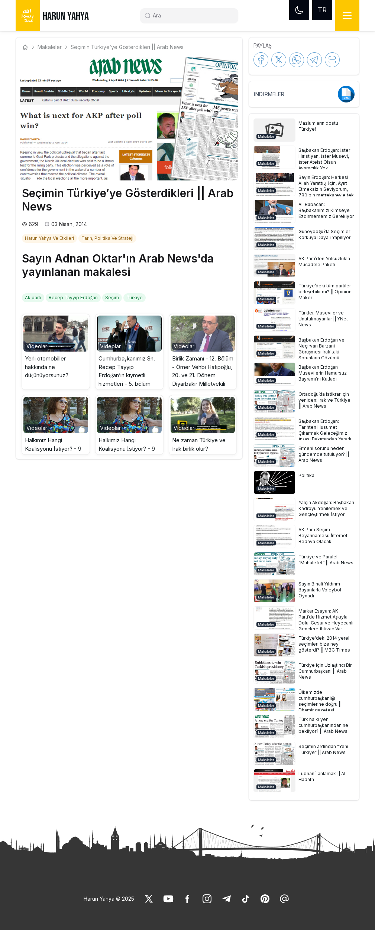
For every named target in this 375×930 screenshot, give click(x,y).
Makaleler (50, 47)
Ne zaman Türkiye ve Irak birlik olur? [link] (199, 444)
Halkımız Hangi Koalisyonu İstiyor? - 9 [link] (53, 444)
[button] (56, 352)
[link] (50, 237)
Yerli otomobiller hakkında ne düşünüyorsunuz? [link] (46, 367)
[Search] (192, 15)
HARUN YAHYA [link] (66, 16)
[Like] (149, 898)
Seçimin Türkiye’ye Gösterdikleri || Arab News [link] (127, 47)
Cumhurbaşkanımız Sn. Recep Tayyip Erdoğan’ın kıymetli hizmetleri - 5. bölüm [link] (126, 371)
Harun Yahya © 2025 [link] (109, 898)
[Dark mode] (299, 10)
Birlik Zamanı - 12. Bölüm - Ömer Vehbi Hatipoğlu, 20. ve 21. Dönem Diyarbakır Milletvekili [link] (202, 371)
